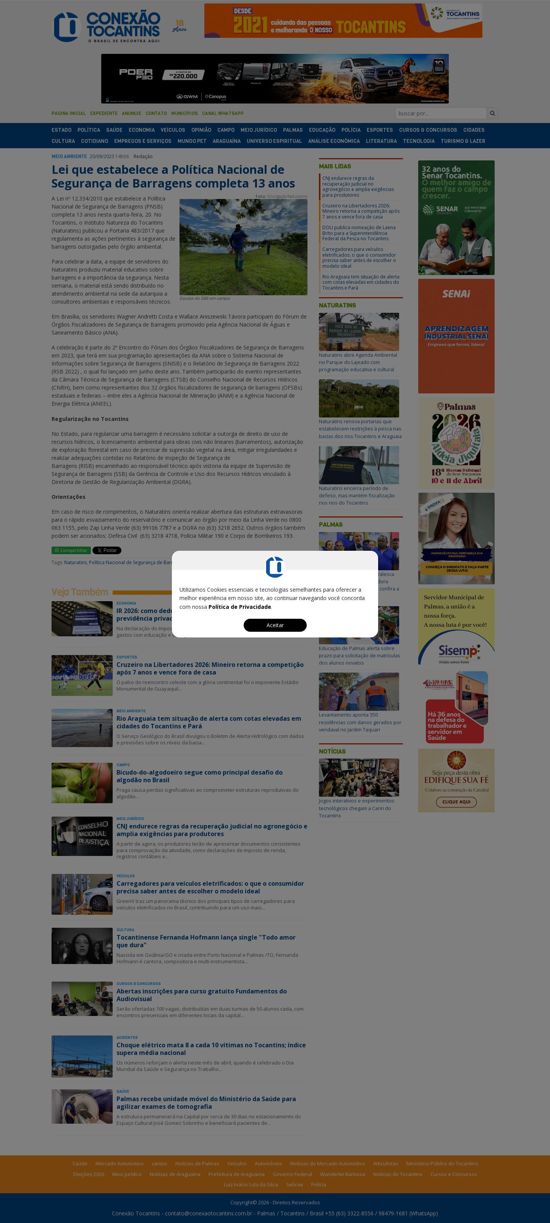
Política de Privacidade (240, 606)
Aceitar (275, 625)
